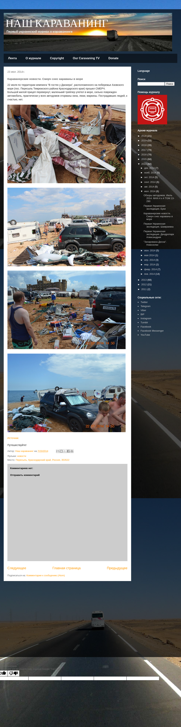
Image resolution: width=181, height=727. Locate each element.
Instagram (146, 318)
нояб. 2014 (150, 172)
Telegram (145, 306)
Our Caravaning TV (86, 58)
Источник (12, 438)
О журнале (33, 58)
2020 (144, 136)
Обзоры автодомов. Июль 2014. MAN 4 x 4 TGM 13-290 (159, 198)
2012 (144, 284)
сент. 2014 (150, 182)
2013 (144, 279)
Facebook (146, 326)
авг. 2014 (149, 186)
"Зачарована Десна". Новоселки (155, 243)
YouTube (145, 334)
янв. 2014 (150, 274)
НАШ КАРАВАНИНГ (57, 23)
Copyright (57, 58)
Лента (12, 58)
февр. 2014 (151, 269)
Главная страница (66, 568)
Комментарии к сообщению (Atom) (45, 575)
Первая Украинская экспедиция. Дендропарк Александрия (159, 234)
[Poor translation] (13, 673)
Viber (143, 310)
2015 (144, 159)
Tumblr (144, 322)
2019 (144, 140)
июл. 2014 (150, 191)
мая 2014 (149, 255)
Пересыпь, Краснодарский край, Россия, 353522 (42, 460)
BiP (142, 314)
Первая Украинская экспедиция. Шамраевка (158, 225)
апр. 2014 (150, 260)
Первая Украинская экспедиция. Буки (154, 207)
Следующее (16, 568)
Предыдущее (117, 568)
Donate (113, 58)
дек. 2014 (149, 168)
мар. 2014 (150, 264)
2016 (144, 154)
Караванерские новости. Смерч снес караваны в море (158, 216)
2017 (144, 150)
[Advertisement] (75, 616)
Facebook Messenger (152, 330)
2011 (144, 289)
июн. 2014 (150, 250)
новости (21, 456)
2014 (144, 164)
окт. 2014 (149, 177)
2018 (144, 145)
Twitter (144, 302)
